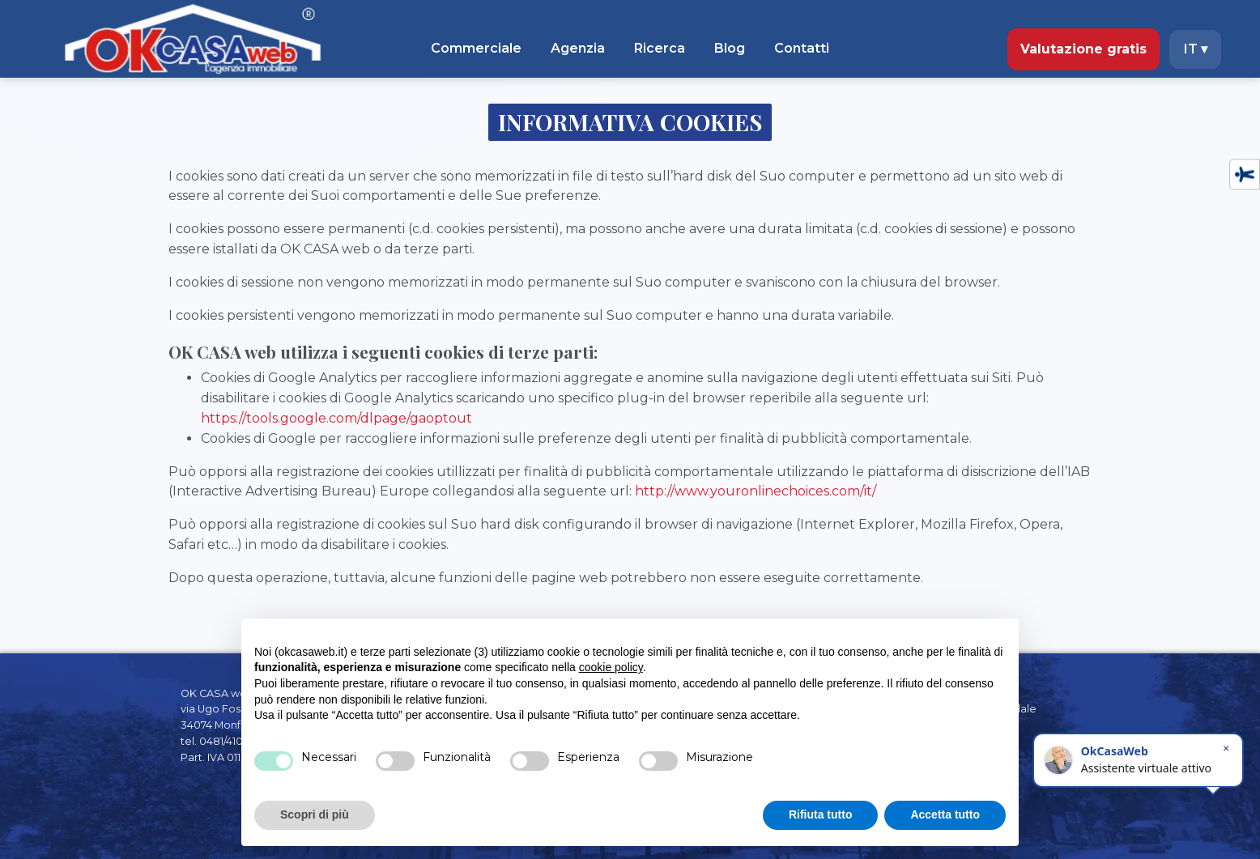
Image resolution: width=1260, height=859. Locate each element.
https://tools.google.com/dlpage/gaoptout (336, 418)
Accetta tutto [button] (945, 814)
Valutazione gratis (1083, 49)
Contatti (801, 47)
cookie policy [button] (611, 667)
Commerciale (476, 47)
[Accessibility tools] (1244, 174)
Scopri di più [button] (314, 814)
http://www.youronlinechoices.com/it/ (755, 491)
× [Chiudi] (1226, 749)
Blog (729, 47)
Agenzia (578, 47)
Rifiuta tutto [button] (821, 814)
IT (1195, 49)
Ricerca (659, 47)
